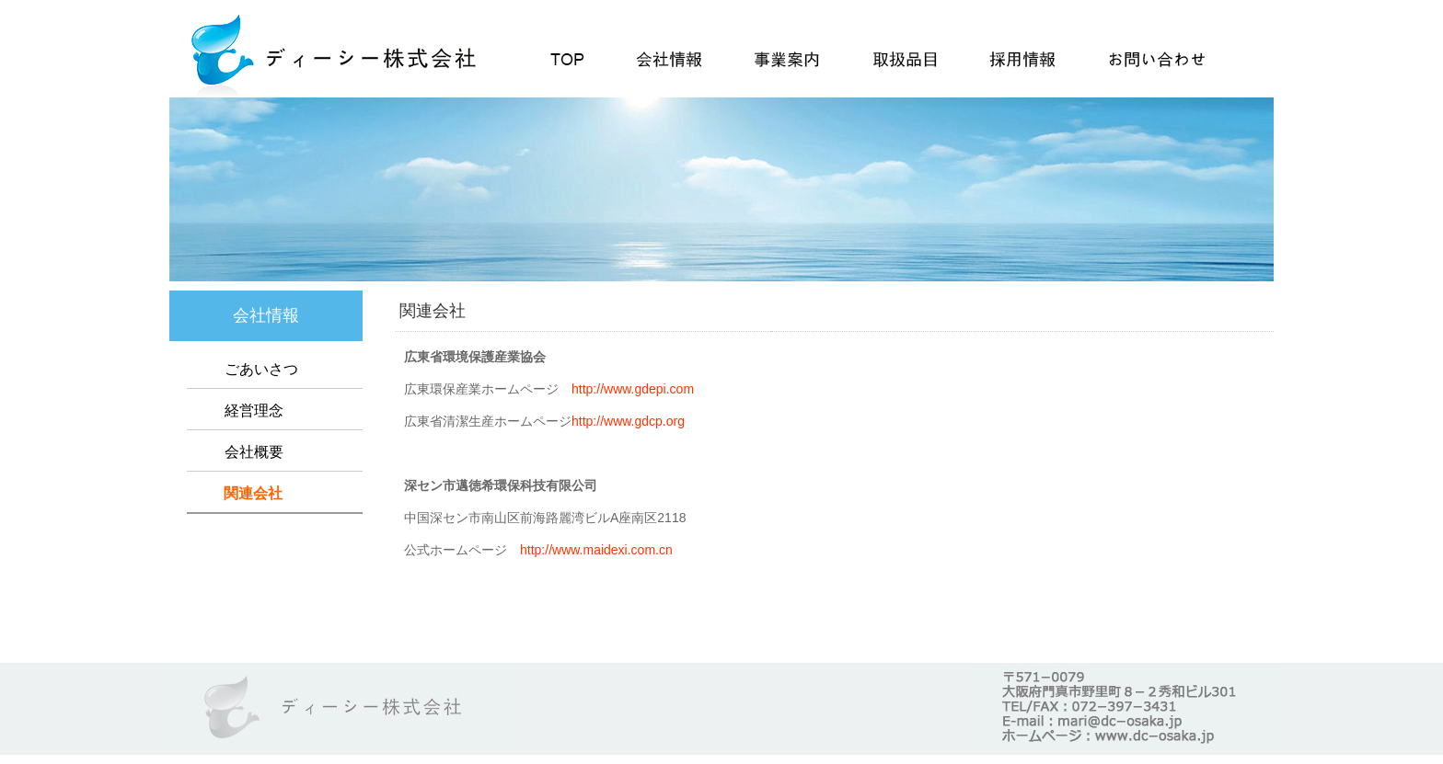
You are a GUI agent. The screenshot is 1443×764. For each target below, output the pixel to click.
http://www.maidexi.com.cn (596, 549)
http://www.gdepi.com (632, 389)
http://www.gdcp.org (628, 421)
